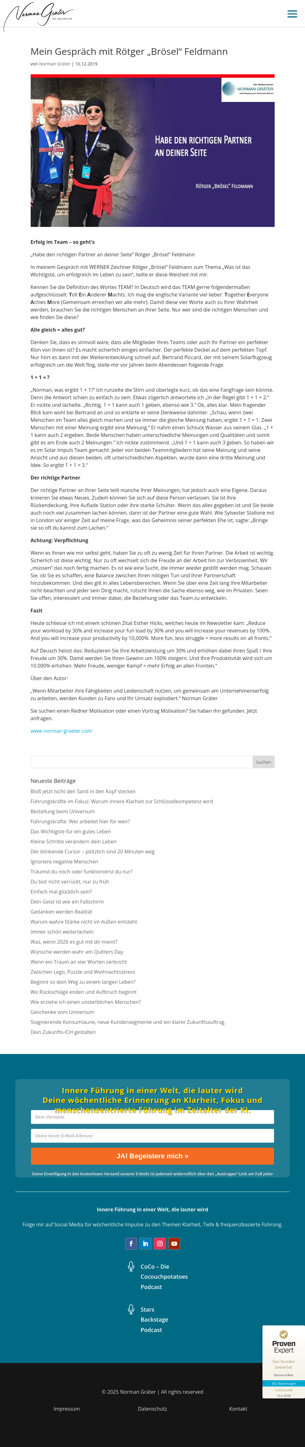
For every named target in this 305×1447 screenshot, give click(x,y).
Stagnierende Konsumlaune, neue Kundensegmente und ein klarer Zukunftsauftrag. (128, 1022)
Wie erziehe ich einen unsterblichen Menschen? (86, 1002)
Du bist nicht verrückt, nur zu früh (70, 881)
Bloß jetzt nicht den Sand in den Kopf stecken (83, 791)
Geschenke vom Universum (62, 1012)
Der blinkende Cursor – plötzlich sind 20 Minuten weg (93, 851)
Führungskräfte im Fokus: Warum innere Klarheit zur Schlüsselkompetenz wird (122, 801)
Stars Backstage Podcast (154, 1320)
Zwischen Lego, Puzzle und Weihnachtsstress (83, 971)
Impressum (66, 1408)
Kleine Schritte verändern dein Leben (74, 841)
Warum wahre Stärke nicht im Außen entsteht (84, 921)
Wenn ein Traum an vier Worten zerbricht (79, 961)
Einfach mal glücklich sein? (61, 891)
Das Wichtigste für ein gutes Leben (71, 831)
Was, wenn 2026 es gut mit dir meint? (74, 941)
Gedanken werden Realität (61, 911)
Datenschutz (152, 1408)
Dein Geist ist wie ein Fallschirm (67, 901)
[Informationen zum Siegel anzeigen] (283, 1392)
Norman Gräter (54, 64)
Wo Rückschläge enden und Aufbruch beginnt (84, 991)
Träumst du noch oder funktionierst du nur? (82, 871)
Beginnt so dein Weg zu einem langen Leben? (83, 981)
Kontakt (238, 1408)
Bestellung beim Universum (63, 811)
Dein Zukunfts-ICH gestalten (63, 1032)
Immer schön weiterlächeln (62, 931)
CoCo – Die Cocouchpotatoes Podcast (164, 1277)
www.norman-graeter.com (61, 730)
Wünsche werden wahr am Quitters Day (77, 951)
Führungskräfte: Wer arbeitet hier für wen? (80, 821)
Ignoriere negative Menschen (64, 861)
